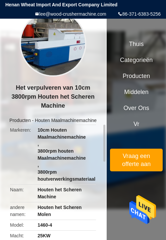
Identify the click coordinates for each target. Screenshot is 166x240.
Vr (136, 124)
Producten (20, 120)
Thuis (136, 44)
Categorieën (136, 60)
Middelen (136, 92)
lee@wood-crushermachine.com (72, 14)
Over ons (136, 108)
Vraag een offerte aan (136, 160)
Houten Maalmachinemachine (66, 120)
